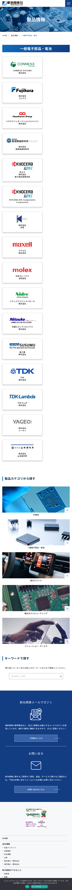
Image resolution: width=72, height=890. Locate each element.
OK (27, 887)
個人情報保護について (39, 887)
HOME (5, 637)
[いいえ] (69, 884)
